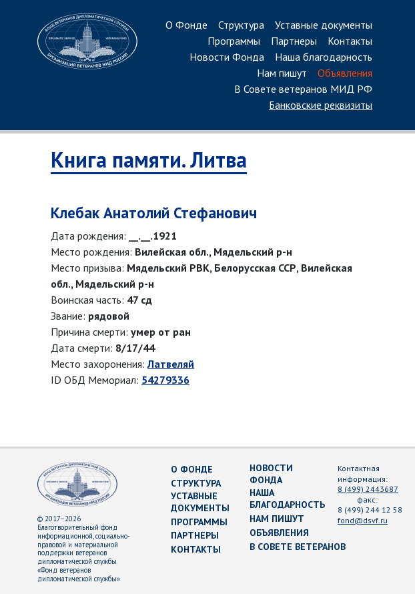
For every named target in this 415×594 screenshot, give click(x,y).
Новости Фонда (226, 57)
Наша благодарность (323, 57)
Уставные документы (323, 25)
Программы (234, 41)
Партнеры (294, 41)
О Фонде (186, 25)
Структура (241, 25)
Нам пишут (282, 73)
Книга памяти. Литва (149, 159)
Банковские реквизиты (320, 105)
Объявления (345, 73)
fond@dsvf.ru (363, 520)
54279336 (165, 379)
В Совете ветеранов (298, 547)
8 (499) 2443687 (368, 489)
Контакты (350, 41)
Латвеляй (170, 363)
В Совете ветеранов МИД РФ (303, 89)
